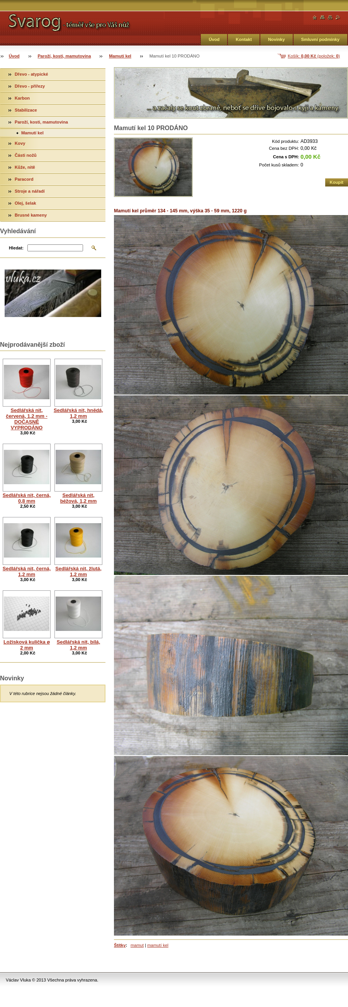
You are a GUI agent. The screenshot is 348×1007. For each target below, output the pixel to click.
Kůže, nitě (25, 167)
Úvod (214, 39)
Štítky (120, 945)
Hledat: (16, 248)
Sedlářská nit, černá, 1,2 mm (27, 571)
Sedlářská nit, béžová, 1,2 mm (78, 498)
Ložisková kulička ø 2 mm (26, 645)
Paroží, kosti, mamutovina (64, 56)
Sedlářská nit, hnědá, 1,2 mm (78, 413)
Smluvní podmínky (320, 39)
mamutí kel (157, 945)
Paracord (24, 179)
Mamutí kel (120, 56)
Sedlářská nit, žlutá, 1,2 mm (78, 571)
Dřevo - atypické (31, 74)
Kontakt (244, 39)
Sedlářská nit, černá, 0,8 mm (27, 498)
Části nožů (26, 155)
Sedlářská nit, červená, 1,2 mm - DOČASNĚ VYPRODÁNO (26, 419)
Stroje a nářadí (30, 191)
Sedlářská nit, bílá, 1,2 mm (78, 645)
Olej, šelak (25, 203)
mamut (137, 945)
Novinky (276, 39)
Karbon (22, 98)
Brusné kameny (31, 215)
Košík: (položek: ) (314, 56)
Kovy (20, 143)
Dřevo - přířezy (30, 86)
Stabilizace (26, 110)
